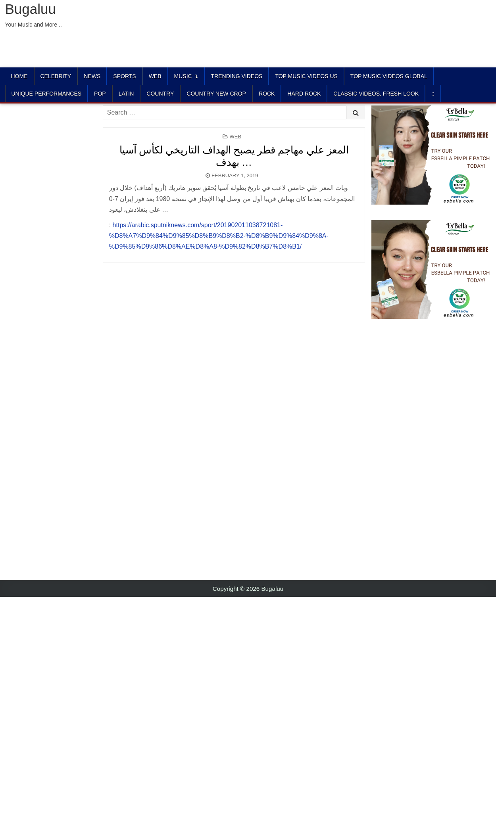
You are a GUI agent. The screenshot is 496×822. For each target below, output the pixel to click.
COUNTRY (160, 93)
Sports (124, 76)
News (92, 76)
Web (155, 76)
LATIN (126, 93)
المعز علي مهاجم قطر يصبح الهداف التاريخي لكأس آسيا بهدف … (234, 156)
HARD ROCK (304, 93)
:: (432, 93)
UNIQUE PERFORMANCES (47, 93)
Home (19, 76)
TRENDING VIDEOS (237, 76)
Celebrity (55, 76)
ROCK (267, 93)
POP (100, 93)
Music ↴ (186, 76)
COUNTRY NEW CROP (216, 93)
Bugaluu (30, 9)
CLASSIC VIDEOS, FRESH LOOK (376, 93)
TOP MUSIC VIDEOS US (306, 76)
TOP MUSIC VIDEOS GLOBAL (388, 76)
